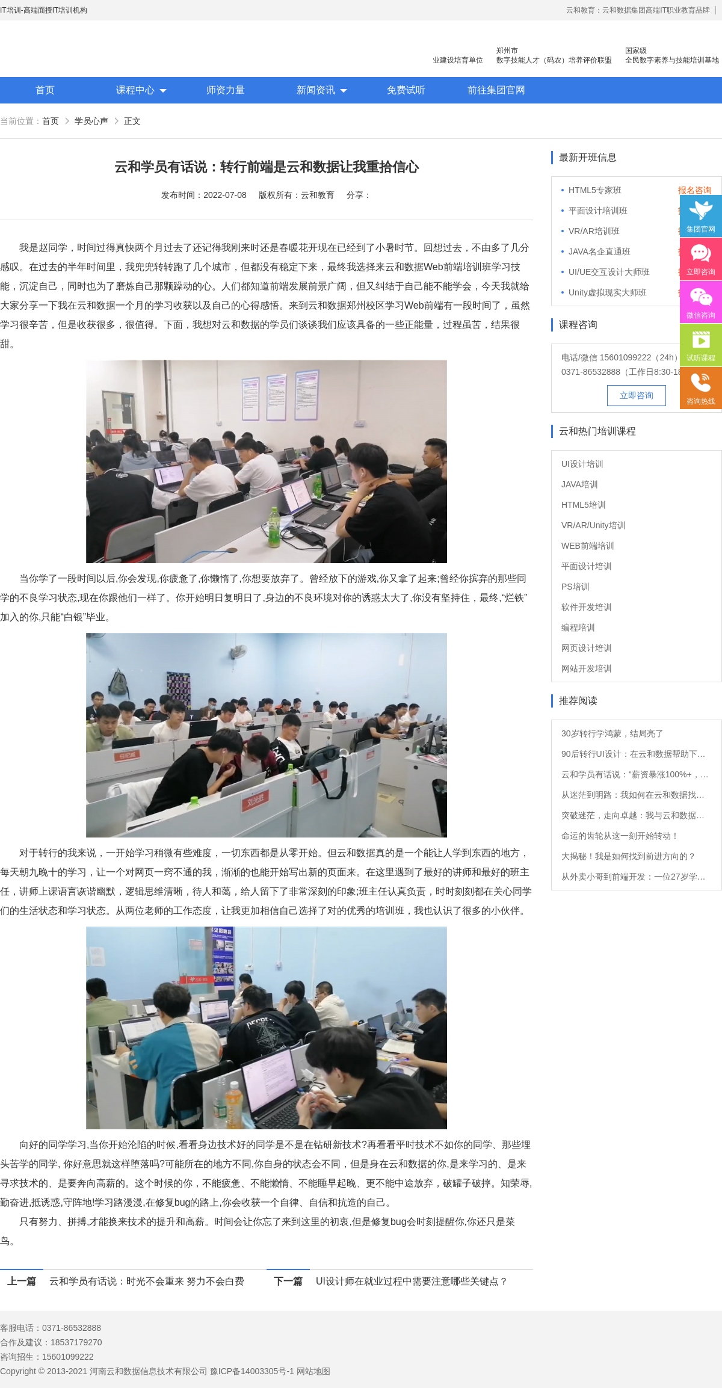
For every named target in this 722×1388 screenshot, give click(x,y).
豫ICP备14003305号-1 (252, 1371)
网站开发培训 (586, 668)
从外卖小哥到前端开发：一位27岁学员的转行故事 (636, 876)
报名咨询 (695, 190)
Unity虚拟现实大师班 (608, 292)
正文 (132, 121)
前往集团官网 (496, 90)
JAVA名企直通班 (600, 251)
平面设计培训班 (598, 210)
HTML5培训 (583, 505)
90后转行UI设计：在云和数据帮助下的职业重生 (636, 754)
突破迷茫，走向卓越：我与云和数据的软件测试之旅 (636, 815)
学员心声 (91, 121)
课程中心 (135, 90)
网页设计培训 (586, 648)
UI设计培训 (582, 464)
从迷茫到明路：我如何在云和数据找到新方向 (636, 795)
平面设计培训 (586, 566)
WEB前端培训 (587, 546)
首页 (45, 90)
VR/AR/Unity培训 (593, 525)
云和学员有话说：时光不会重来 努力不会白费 (146, 1281)
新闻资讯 (316, 90)
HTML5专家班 (595, 190)
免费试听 (406, 90)
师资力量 (225, 90)
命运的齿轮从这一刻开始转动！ (620, 836)
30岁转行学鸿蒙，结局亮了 (612, 733)
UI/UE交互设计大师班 (609, 272)
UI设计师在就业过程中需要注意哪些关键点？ (412, 1281)
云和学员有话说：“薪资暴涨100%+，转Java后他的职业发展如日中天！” (636, 774)
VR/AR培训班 (594, 231)
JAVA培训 (579, 484)
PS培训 (575, 586)
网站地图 (313, 1371)
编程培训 (578, 627)
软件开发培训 (586, 607)
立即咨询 (636, 395)
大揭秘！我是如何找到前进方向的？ (628, 856)
